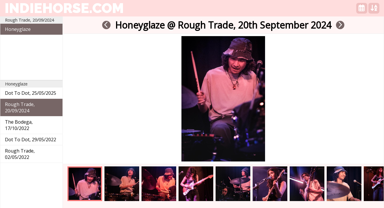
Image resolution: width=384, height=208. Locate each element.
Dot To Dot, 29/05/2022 (30, 139)
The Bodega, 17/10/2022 (19, 125)
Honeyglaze (18, 29)
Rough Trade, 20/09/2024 (20, 107)
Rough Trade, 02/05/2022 (20, 154)
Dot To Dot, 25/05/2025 (30, 93)
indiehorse (64, 8)
